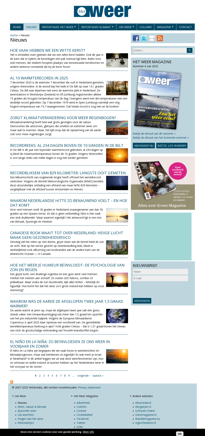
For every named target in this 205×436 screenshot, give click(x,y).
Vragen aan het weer (30, 419)
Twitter (81, 423)
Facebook (83, 419)
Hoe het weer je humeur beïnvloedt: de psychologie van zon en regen (67, 267)
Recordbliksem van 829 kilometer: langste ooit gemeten (68, 172)
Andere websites (142, 396)
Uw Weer (125, 27)
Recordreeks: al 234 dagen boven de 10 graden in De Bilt (66, 145)
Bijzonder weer (27, 411)
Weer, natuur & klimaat (32, 407)
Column (145, 27)
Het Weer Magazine (86, 396)
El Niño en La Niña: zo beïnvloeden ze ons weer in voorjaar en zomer (60, 344)
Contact (185, 27)
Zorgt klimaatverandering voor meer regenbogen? (63, 117)
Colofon (81, 407)
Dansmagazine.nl (145, 415)
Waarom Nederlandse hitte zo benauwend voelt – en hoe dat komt (68, 203)
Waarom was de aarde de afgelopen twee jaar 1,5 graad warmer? (66, 303)
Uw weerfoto (26, 415)
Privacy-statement (89, 387)
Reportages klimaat (96, 27)
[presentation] (162, 289)
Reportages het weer (57, 27)
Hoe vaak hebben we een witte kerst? (47, 50)
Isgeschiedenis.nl (145, 423)
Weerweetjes (26, 423)
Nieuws (31, 27)
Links (80, 427)
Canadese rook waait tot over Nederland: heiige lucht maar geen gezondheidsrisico (66, 235)
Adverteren (83, 403)
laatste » (98, 375)
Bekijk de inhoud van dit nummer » (154, 133)
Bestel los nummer (172, 145)
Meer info (88, 431)
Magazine (164, 27)
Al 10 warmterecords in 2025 (39, 78)
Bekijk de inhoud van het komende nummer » (161, 137)
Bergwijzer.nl (143, 407)
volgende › (83, 375)
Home (17, 27)
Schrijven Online (145, 411)
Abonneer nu (144, 145)
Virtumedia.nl (143, 403)
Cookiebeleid (84, 415)
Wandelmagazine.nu (147, 419)
